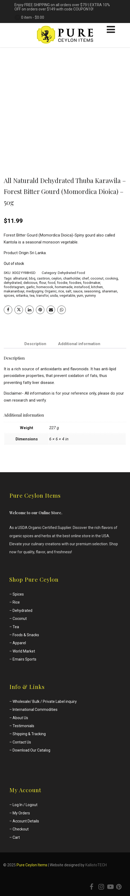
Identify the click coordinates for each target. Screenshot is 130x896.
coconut (97, 278)
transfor (42, 295)
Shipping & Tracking (29, 734)
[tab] (35, 344)
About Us (20, 718)
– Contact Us (20, 742)
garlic (30, 287)
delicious (30, 282)
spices (9, 295)
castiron (43, 278)
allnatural (20, 278)
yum (80, 295)
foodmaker (91, 282)
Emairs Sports (24, 659)
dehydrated (13, 282)
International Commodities (35, 709)
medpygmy (34, 291)
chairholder (71, 278)
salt (68, 291)
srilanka (22, 295)
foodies (75, 282)
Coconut (20, 618)
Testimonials (23, 726)
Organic (51, 291)
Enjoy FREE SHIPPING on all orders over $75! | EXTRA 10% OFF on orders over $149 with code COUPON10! (62, 7)
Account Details (26, 821)
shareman (109, 291)
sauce (77, 291)
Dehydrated (22, 610)
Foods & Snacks (26, 635)
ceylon (56, 278)
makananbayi (14, 291)
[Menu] (111, 29)
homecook (44, 287)
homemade (63, 287)
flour (42, 282)
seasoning (92, 291)
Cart (16, 837)
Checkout (21, 829)
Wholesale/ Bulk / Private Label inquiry (45, 701)
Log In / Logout (25, 805)
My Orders (21, 813)
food (51, 282)
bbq (32, 278)
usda (54, 295)
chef (85, 278)
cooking (111, 278)
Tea (16, 627)
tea (32, 295)
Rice (16, 602)
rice (61, 291)
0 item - (32, 17)
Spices (18, 594)
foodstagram (14, 287)
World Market (24, 651)
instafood (82, 287)
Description (35, 343)
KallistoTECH (96, 865)
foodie (62, 282)
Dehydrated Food (71, 272)
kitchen (97, 287)
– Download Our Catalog (29, 750)
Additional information (79, 343)
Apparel (19, 643)
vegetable (67, 295)
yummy (90, 295)
